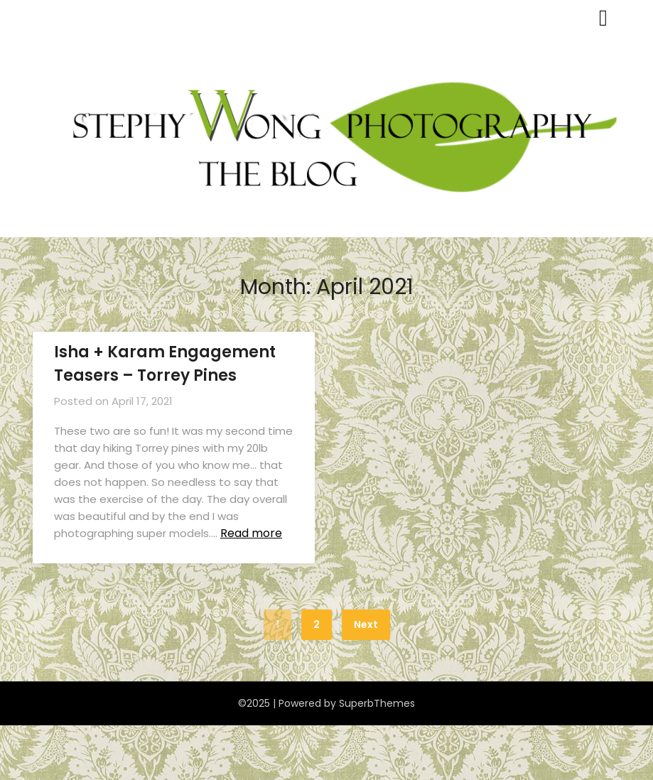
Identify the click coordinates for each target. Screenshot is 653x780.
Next (366, 624)
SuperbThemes (377, 703)
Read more (251, 533)
